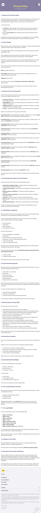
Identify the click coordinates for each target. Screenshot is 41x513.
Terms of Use (3, 505)
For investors (4, 484)
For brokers (4, 477)
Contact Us (3, 508)
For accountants (5, 479)
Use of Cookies (4, 507)
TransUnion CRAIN (7, 254)
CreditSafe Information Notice (9, 256)
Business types (20, 490)
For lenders (4, 482)
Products (20, 487)
